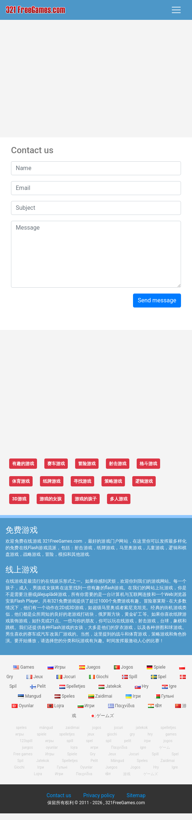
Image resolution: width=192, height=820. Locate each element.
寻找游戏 (82, 481)
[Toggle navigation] (176, 10)
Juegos (90, 667)
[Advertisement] (96, 78)
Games (24, 667)
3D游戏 (19, 498)
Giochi (99, 676)
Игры (57, 667)
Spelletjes (72, 686)
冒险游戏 (87, 463)
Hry (142, 686)
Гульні (164, 696)
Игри (87, 705)
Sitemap (136, 795)
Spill (130, 676)
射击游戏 (117, 463)
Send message (157, 300)
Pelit (38, 686)
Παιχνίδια (122, 705)
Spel (159, 676)
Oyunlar (23, 705)
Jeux (35, 676)
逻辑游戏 (144, 481)
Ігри (134, 696)
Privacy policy (98, 795)
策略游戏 (113, 481)
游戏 (126, 774)
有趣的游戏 (23, 463)
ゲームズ (102, 715)
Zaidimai (100, 696)
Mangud (30, 696)
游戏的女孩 (51, 498)
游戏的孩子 (86, 498)
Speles (65, 696)
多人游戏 (119, 498)
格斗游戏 (148, 463)
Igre (169, 686)
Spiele (156, 667)
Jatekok (110, 686)
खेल (155, 705)
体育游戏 (21, 481)
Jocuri (66, 676)
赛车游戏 (56, 463)
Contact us (59, 795)
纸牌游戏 (51, 481)
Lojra (56, 705)
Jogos (124, 667)
